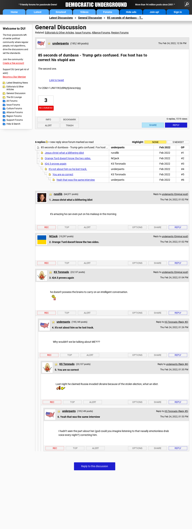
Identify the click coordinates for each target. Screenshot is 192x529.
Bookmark (69, 119)
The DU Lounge (14, 97)
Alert (48, 125)
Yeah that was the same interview (75, 179)
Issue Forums (13, 105)
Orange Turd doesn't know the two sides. (68, 158)
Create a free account (13, 63)
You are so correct (63, 174)
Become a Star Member (14, 77)
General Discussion (90, 17)
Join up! (154, 12)
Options (137, 227)
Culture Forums (14, 108)
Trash (69, 125)
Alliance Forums (14, 112)
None (155, 142)
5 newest (178, 142)
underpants (60, 43)
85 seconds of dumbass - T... (125, 17)
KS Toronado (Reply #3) (176, 322)
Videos (84, 12)
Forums (107, 12)
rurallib (58, 194)
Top (67, 227)
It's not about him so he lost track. (68, 169)
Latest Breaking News (17, 82)
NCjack (53, 236)
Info (48, 119)
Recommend (46, 108)
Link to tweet (56, 80)
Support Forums (14, 120)
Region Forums (14, 116)
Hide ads (131, 12)
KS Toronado (61, 272)
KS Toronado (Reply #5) (176, 411)
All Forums (11, 101)
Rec (46, 227)
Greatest (61, 12)
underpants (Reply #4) (177, 364)
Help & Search (13, 124)
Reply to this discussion (94, 466)
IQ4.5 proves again (55, 163)
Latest (37, 12)
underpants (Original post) (175, 194)
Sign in (178, 12)
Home (14, 12)
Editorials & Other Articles (15, 88)
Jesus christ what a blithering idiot (64, 152)
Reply (176, 125)
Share (153, 125)
